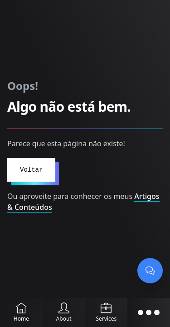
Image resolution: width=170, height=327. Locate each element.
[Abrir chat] (150, 270)
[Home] (21, 312)
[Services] (106, 312)
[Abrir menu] (148, 312)
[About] (64, 312)
